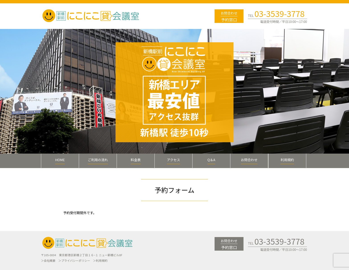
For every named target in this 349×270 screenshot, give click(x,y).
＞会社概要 (48, 260)
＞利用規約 (100, 260)
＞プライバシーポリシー (74, 260)
